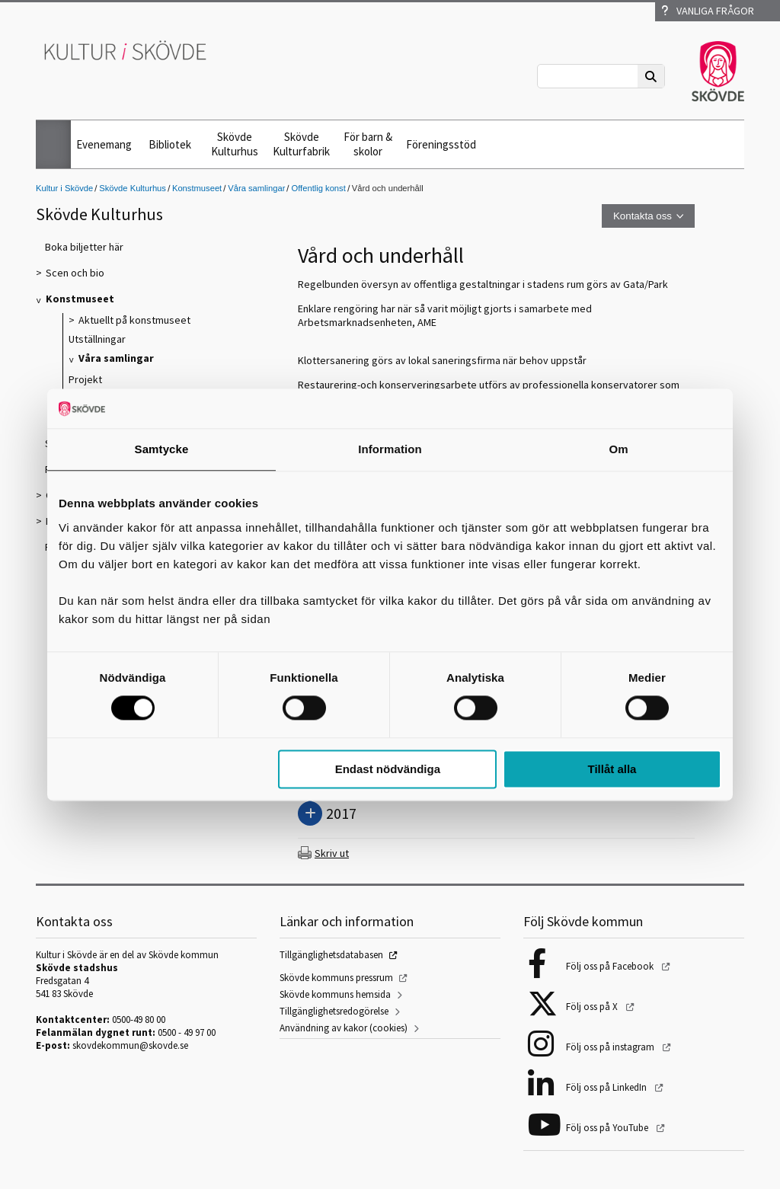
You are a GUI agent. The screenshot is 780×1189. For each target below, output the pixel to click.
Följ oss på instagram (611, 1046)
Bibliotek (170, 144)
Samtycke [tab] (162, 449)
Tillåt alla (611, 768)
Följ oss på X (593, 1006)
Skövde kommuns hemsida (335, 994)
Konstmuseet (197, 188)
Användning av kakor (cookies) (344, 1027)
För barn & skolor (368, 143)
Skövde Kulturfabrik (301, 143)
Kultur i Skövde (64, 188)
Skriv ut (332, 853)
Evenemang (104, 144)
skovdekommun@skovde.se (130, 1045)
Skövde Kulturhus (234, 143)
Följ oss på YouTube (608, 1127)
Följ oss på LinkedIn (607, 1087)
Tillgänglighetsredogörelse (334, 1011)
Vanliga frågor (707, 11)
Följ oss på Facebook (611, 966)
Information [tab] (390, 449)
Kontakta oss (642, 216)
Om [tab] (618, 449)
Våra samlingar (256, 188)
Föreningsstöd (441, 144)
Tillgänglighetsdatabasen (331, 954)
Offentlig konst (318, 188)
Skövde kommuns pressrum (336, 977)
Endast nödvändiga (387, 768)
